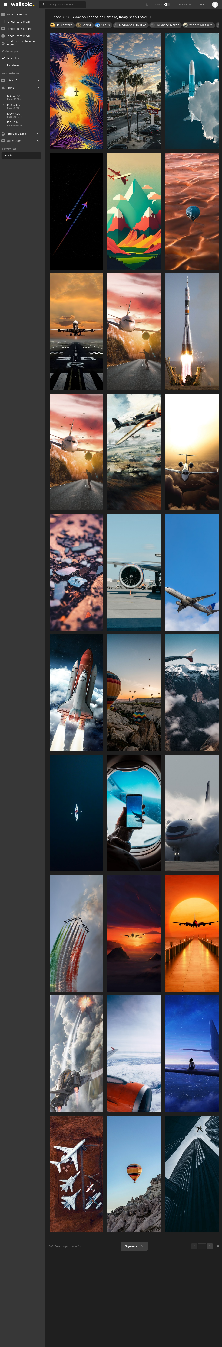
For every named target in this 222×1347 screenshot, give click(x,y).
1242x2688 (15, 96)
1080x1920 (15, 113)
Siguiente (135, 1246)
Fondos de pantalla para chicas (22, 43)
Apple (10, 87)
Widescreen (14, 141)
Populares (15, 65)
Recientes (15, 58)
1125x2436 (28, 104)
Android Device (16, 134)
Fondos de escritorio (19, 29)
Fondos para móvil (18, 21)
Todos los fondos (17, 14)
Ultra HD (12, 80)
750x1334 (15, 122)
